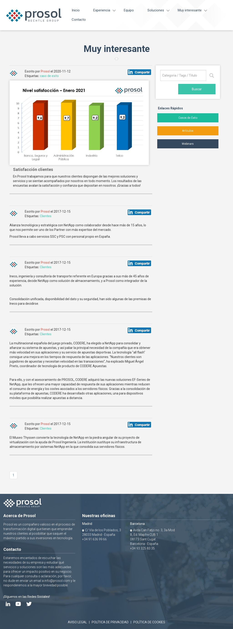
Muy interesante (190, 10)
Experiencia (101, 10)
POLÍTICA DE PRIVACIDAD (110, 622)
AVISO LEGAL (77, 622)
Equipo (129, 10)
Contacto (79, 20)
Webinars (188, 143)
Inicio (76, 10)
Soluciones (155, 10)
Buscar (197, 89)
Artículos (187, 130)
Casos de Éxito (187, 117)
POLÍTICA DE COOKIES (149, 622)
